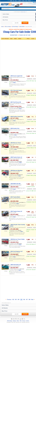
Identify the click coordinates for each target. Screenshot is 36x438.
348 (29, 299)
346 (24, 299)
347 (27, 299)
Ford (33, 107)
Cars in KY (29, 269)
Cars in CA (29, 133)
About (18, 320)
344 (18, 299)
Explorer (33, 256)
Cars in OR (29, 80)
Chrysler (32, 229)
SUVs (28, 256)
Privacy (23, 320)
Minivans (28, 229)
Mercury (32, 147)
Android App (9, 320)
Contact (27, 320)
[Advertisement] (18, 56)
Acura (33, 80)
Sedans (28, 95)
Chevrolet (32, 95)
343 (16, 299)
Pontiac (32, 121)
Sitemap (14, 320)
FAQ (20, 320)
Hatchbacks (29, 201)
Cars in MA (29, 107)
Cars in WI (29, 244)
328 (35, 190)
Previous (8, 299)
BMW (32, 190)
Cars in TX (29, 190)
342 (13, 299)
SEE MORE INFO (29, 78)
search (25, 22)
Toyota (33, 162)
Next (33, 299)
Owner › (14, 82)
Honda (33, 133)
